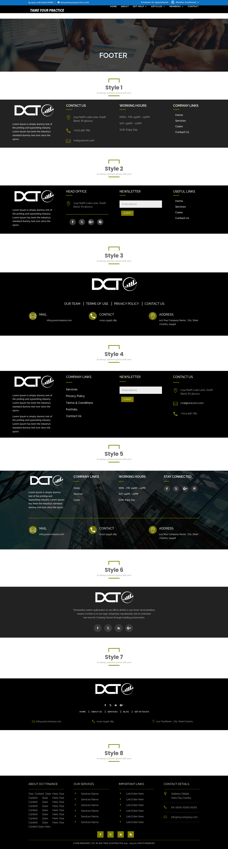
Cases (179, 126)
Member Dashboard (186, 2)
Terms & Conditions (79, 403)
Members (175, 12)
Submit (127, 213)
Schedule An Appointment (154, 2)
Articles (157, 12)
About (126, 12)
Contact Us (182, 132)
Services (180, 120)
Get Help (139, 12)
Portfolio (71, 409)
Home (114, 12)
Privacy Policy (75, 396)
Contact (194, 12)
